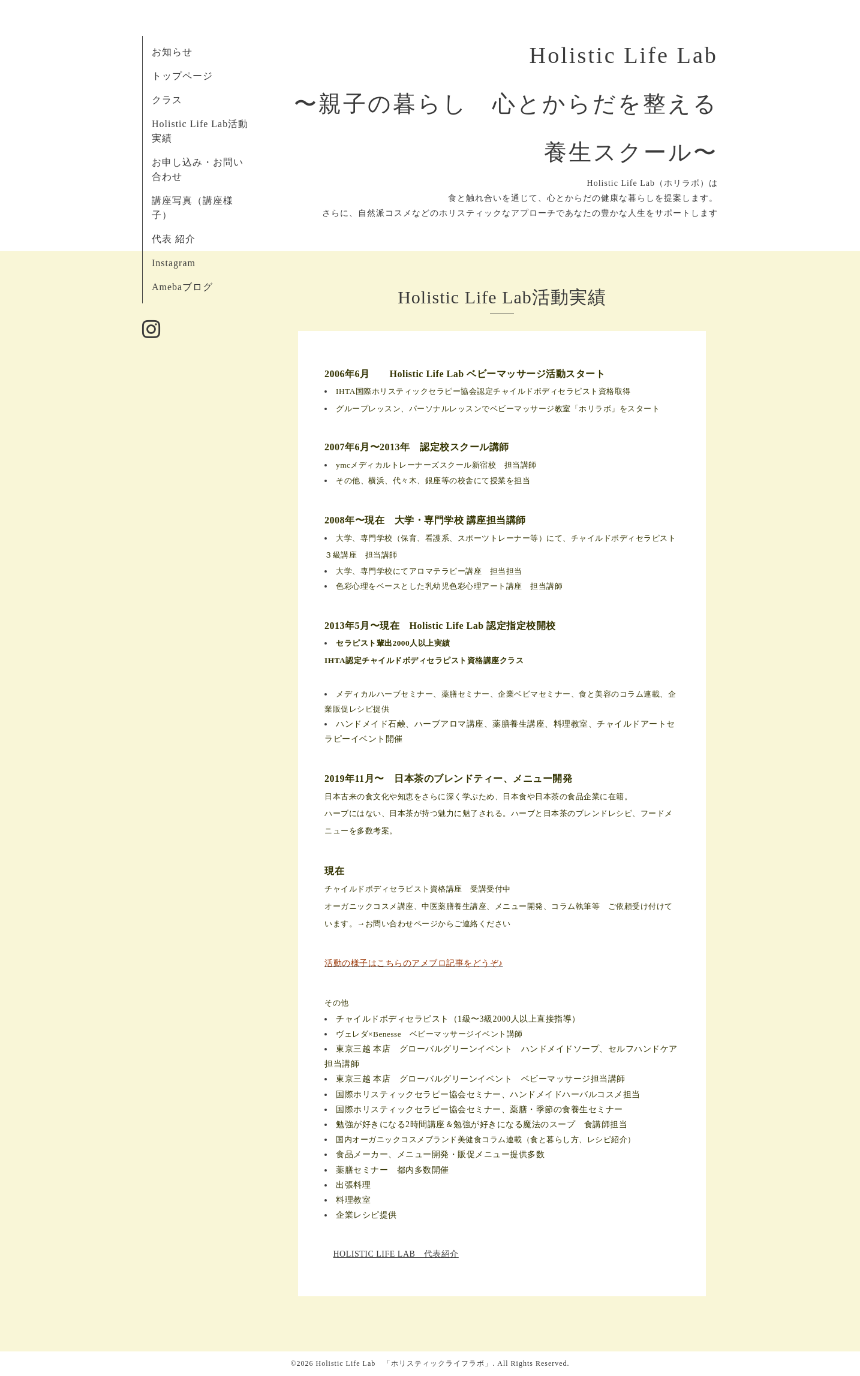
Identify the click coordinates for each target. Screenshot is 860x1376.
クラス (167, 100)
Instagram (174, 263)
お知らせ (172, 52)
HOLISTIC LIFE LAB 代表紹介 (396, 1253)
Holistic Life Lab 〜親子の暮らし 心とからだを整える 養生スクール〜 (518, 104)
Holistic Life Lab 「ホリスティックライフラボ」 (404, 1363)
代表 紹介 (174, 239)
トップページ (182, 76)
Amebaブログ (182, 287)
